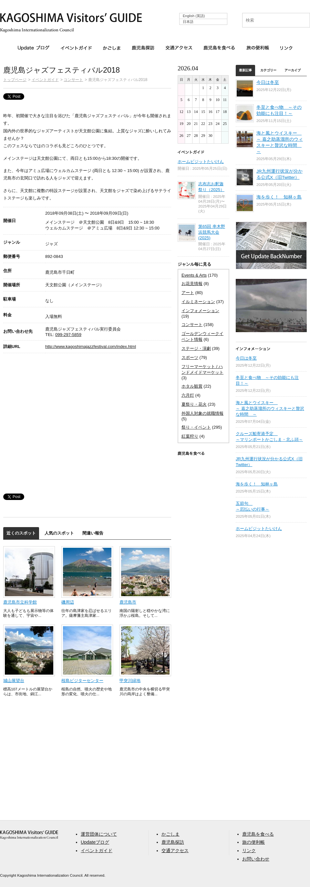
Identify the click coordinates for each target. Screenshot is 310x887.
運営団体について (99, 834)
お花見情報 (191, 283)
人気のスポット (59, 533)
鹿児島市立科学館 (20, 602)
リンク (286, 48)
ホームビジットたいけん (201, 161)
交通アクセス (179, 48)
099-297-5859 (68, 334)
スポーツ (189, 357)
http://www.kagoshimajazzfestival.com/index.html (90, 346)
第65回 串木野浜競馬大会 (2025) (211, 232)
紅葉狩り (189, 436)
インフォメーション (200, 310)
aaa (29, 835)
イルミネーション (198, 301)
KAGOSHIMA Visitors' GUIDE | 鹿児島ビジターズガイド (71, 19)
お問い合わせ (255, 859)
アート (187, 292)
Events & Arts (194, 275)
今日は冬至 (267, 82)
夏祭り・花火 (194, 404)
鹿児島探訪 (143, 48)
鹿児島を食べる (219, 48)
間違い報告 (92, 533)
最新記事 (245, 70)
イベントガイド (76, 48)
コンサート (73, 79)
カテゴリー (268, 70)
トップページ (14, 79)
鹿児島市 (127, 602)
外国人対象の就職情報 (202, 413)
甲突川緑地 (129, 680)
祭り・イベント (196, 427)
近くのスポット (21, 533)
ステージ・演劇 (196, 348)
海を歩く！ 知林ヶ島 (279, 197)
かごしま (111, 48)
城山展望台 (13, 680)
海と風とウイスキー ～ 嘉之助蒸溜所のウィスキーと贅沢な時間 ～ (270, 408)
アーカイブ (292, 70)
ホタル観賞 (191, 386)
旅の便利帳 (257, 48)
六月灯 (187, 395)
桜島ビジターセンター (82, 680)
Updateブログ (33, 48)
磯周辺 (67, 602)
